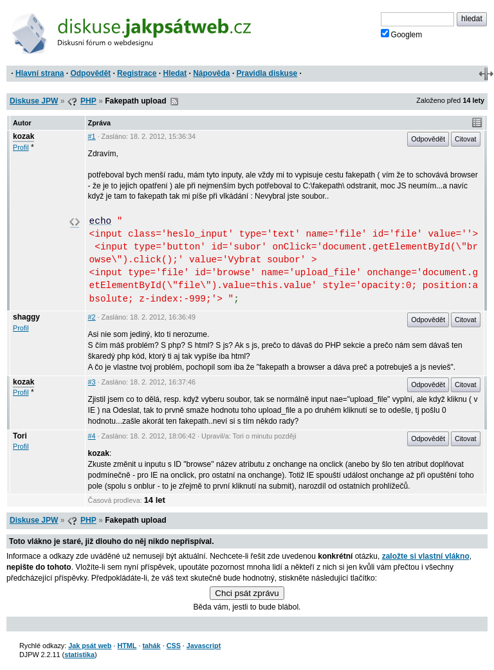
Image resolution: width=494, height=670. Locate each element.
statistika (79, 654)
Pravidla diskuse (267, 73)
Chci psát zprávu (247, 593)
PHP (88, 100)
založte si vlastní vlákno (426, 556)
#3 (92, 382)
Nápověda (211, 73)
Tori (20, 435)
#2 (92, 317)
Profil (21, 147)
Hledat (175, 73)
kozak (23, 136)
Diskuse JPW (34, 100)
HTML (126, 645)
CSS (174, 645)
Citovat (466, 139)
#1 (92, 136)
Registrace (136, 73)
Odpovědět (90, 73)
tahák (151, 645)
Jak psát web (89, 645)
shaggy (26, 316)
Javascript (204, 645)
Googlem (402, 34)
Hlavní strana (39, 73)
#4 (92, 436)
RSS (174, 101)
